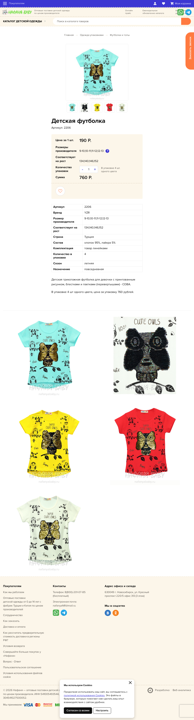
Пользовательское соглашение (22, 667)
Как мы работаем (13, 592)
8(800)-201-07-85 (75, 592)
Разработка (162, 690)
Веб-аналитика (182, 690)
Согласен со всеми (78, 710)
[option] (97, 72)
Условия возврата (14, 646)
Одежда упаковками (92, 35)
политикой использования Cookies (84, 695)
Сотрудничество (13, 615)
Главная (69, 35)
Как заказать (11, 621)
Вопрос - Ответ (12, 661)
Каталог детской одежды (22, 21)
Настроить (102, 710)
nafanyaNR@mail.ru (64, 605)
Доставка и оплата (14, 626)
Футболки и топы (120, 35)
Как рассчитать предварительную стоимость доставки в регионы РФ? (23, 636)
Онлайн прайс (129, 11)
